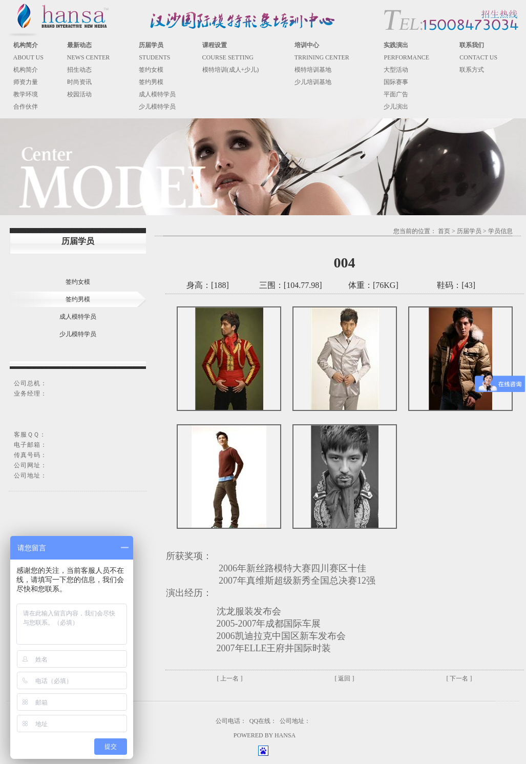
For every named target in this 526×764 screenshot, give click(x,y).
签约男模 (151, 82)
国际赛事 (396, 82)
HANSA (285, 735)
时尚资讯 (79, 82)
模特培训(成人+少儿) (230, 69)
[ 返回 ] (344, 678)
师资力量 (25, 82)
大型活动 (396, 69)
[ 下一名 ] (459, 678)
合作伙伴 (25, 106)
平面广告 (396, 94)
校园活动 (79, 94)
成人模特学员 (157, 94)
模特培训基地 (312, 69)
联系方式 (471, 69)
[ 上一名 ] (230, 678)
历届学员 (469, 231)
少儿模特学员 (157, 106)
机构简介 (25, 69)
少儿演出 (396, 106)
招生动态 (79, 69)
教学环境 (25, 94)
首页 (444, 231)
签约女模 (151, 69)
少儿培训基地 (312, 82)
